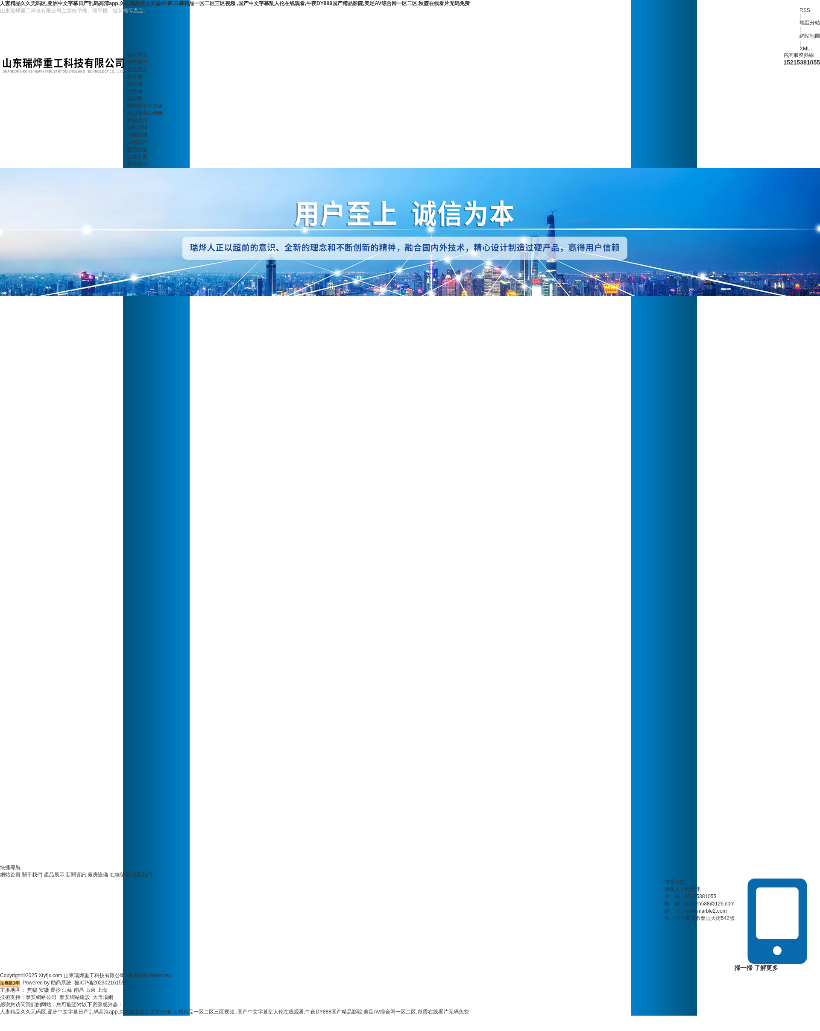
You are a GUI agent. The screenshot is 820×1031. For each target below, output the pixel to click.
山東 (90, 990)
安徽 (44, 990)
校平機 (134, 77)
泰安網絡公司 (41, 997)
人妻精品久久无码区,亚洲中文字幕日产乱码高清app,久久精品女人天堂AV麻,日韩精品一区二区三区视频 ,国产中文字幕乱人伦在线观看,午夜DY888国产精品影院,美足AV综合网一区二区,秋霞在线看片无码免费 (235, 3)
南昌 (79, 990)
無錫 (32, 990)
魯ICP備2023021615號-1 (102, 983)
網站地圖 (810, 36)
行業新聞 (137, 135)
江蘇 (67, 990)
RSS (805, 10)
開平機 (134, 91)
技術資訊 (137, 142)
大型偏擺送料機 (145, 113)
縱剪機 (134, 99)
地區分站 (810, 23)
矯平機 (134, 84)
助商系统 (61, 983)
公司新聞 (137, 128)
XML (805, 49)
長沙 (55, 990)
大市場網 (103, 997)
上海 (102, 990)
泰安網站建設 (74, 997)
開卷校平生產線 (145, 106)
